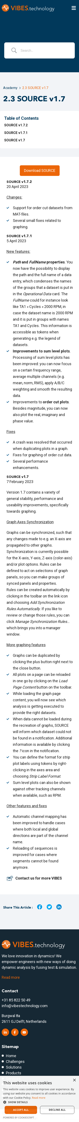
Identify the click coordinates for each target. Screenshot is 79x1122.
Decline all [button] (57, 1110)
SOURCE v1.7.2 (16, 125)
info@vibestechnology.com (25, 1006)
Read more (11, 977)
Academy (10, 88)
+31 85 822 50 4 (15, 1000)
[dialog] (39, 1099)
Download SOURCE (39, 170)
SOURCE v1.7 (14, 140)
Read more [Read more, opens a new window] (39, 1098)
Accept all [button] (21, 1110)
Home (11, 1056)
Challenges (15, 1061)
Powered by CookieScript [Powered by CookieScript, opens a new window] (18, 1117)
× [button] (74, 1080)
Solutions (14, 1067)
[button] (39, 1102)
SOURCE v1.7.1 (16, 133)
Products (13, 1073)
